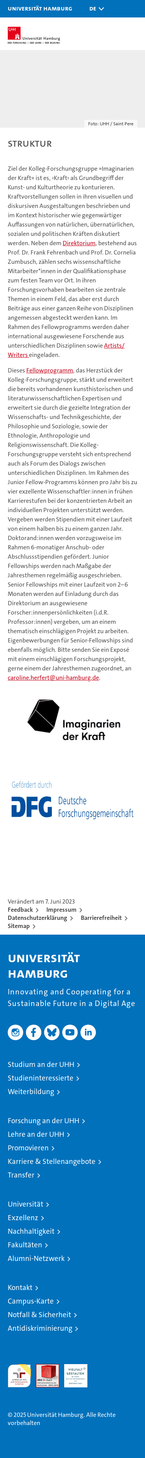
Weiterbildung (31, 1091)
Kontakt (20, 1287)
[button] (94, 8)
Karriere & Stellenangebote (52, 1161)
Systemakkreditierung (104, 1368)
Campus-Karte (31, 1301)
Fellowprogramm (49, 370)
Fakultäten (25, 1245)
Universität (25, 1204)
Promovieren (28, 1148)
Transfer (21, 1175)
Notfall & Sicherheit (39, 1314)
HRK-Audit (71, 1372)
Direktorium (79, 243)
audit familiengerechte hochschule (19, 1375)
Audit (43, 1368)
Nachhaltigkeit (31, 1231)
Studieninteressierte (40, 1078)
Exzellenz (23, 1218)
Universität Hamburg (40, 8)
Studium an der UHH (41, 1064)
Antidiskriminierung (40, 1328)
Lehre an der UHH (36, 1134)
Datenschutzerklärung (37, 918)
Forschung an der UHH (43, 1121)
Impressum (61, 910)
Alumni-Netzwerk (36, 1258)
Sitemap (19, 926)
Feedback (20, 910)
